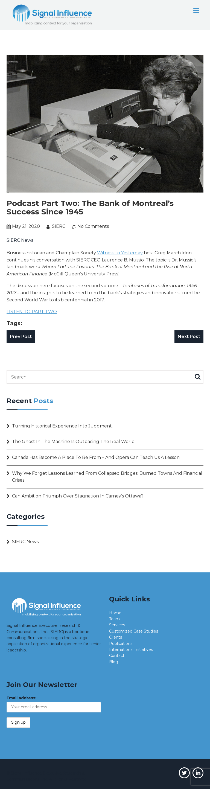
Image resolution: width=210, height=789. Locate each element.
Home (115, 612)
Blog (113, 661)
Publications (120, 643)
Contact (116, 655)
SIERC (58, 226)
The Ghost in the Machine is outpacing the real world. (74, 441)
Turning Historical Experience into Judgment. (62, 426)
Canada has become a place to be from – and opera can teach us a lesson (96, 457)
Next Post (189, 336)
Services (117, 624)
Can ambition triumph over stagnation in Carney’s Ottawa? (78, 496)
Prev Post (21, 336)
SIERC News (20, 240)
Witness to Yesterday (120, 252)
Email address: (21, 697)
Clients (115, 637)
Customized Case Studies (133, 631)
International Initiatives (131, 649)
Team (114, 618)
